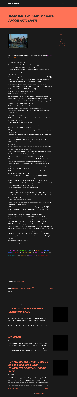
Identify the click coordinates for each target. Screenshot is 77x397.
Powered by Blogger (38, 393)
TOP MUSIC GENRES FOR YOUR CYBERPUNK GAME (25, 310)
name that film (62, 43)
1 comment (14, 353)
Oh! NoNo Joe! (39, 252)
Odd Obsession (13, 3)
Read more (45, 328)
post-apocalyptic (63, 45)
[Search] (63, 3)
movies (61, 41)
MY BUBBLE (14, 336)
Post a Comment (12, 295)
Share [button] (61, 34)
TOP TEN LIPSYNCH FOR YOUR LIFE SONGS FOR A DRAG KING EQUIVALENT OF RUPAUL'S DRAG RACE (28, 366)
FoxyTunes (13, 284)
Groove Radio (20, 281)
